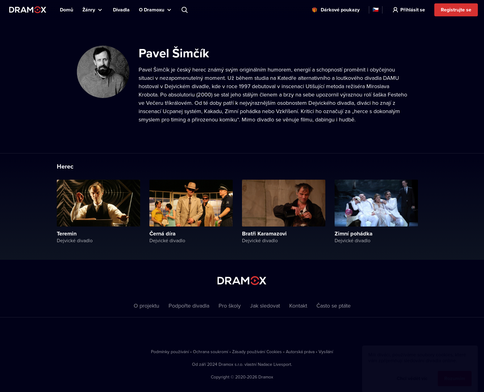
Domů (66, 9)
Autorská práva (300, 352)
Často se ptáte (333, 305)
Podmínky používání (170, 352)
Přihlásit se (412, 9)
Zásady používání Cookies (257, 352)
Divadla (121, 9)
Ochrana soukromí (210, 352)
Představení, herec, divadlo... (185, 9)
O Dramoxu (151, 9)
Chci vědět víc (412, 372)
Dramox (27, 9)
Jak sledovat (265, 305)
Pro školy (230, 305)
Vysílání (326, 352)
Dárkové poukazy (340, 9)
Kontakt (298, 305)
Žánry (88, 9)
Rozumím (454, 372)
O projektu (146, 305)
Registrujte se (456, 9)
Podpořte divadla (189, 305)
